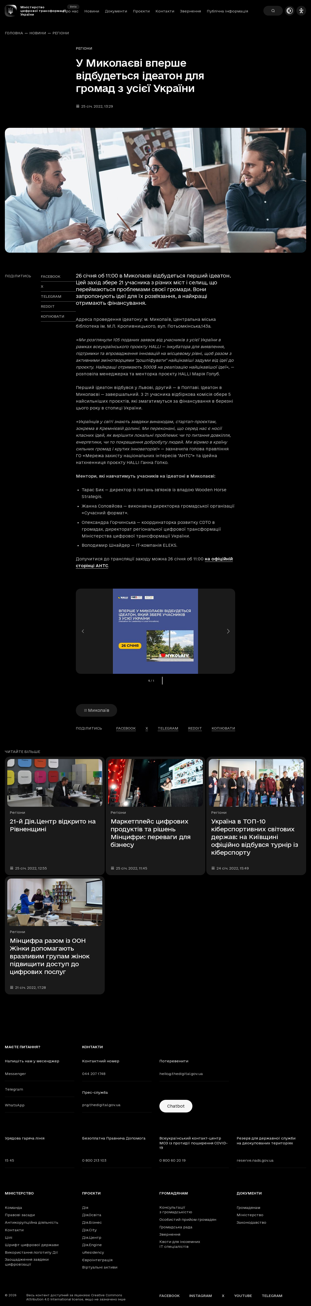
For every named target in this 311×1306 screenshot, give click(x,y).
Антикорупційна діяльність (31, 1222)
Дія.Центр (91, 1237)
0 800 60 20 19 (172, 1160)
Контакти (165, 11)
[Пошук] (273, 11)
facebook (50, 276)
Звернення (190, 11)
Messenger (15, 1074)
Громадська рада (175, 1227)
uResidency (93, 1252)
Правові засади (20, 1215)
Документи (116, 11)
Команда (13, 1207)
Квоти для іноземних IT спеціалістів (179, 1244)
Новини (91, 11)
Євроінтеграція (97, 1260)
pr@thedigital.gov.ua (101, 1105)
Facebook (169, 1296)
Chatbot (176, 1106)
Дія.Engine (92, 1245)
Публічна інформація (227, 11)
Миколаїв (96, 710)
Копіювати (52, 316)
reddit (48, 306)
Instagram (200, 1296)
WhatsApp (15, 1105)
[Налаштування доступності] (301, 11)
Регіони (60, 33)
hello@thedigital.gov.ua (181, 1074)
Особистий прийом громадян (187, 1219)
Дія (85, 1207)
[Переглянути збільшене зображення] (155, 190)
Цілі (8, 1237)
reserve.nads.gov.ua (255, 1160)
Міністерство (19, 1193)
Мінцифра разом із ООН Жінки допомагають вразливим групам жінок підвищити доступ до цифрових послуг (49, 956)
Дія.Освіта (91, 1215)
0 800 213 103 (94, 1160)
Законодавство (251, 1222)
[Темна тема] (289, 11)
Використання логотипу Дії (31, 1252)
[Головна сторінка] (12, 11)
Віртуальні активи (99, 1267)
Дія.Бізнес (92, 1222)
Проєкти (141, 11)
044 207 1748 (93, 1074)
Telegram (14, 1089)
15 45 (9, 1160)
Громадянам (173, 1193)
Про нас (70, 11)
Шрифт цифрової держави (32, 1245)
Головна (14, 33)
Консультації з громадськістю (175, 1209)
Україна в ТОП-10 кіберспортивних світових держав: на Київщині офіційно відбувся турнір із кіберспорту (254, 837)
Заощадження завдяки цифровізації (27, 1261)
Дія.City (89, 1230)
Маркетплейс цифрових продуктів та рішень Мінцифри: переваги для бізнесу (150, 833)
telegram (51, 296)
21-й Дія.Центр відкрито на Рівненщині (53, 825)
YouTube (243, 1296)
